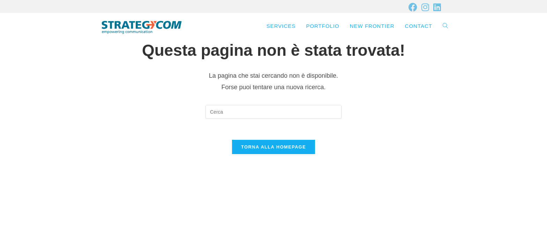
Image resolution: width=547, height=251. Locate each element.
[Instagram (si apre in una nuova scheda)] (425, 7)
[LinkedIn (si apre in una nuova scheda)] (436, 7)
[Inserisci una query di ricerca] (273, 112)
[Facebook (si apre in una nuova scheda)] (412, 7)
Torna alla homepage (273, 147)
